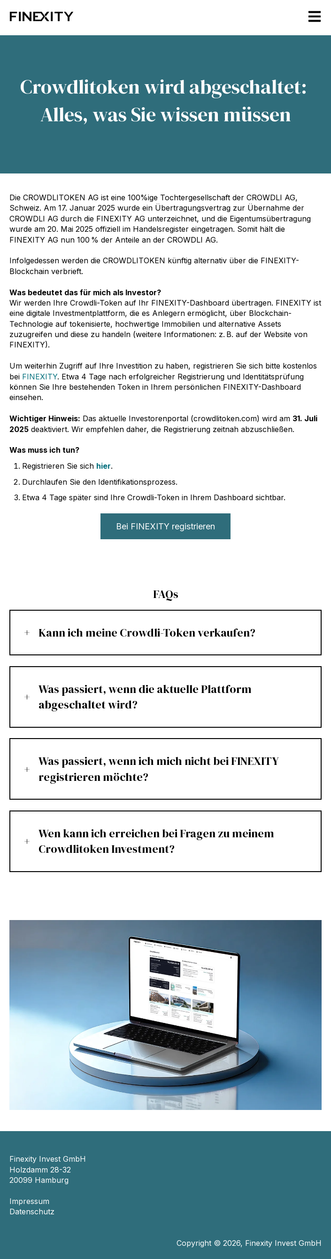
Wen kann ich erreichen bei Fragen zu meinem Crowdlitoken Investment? (156, 841)
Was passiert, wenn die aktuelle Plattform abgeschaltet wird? (145, 697)
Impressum (29, 1201)
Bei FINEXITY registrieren (165, 526)
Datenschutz (31, 1211)
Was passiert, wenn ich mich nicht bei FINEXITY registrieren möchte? (158, 769)
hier (103, 466)
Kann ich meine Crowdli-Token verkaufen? (146, 632)
